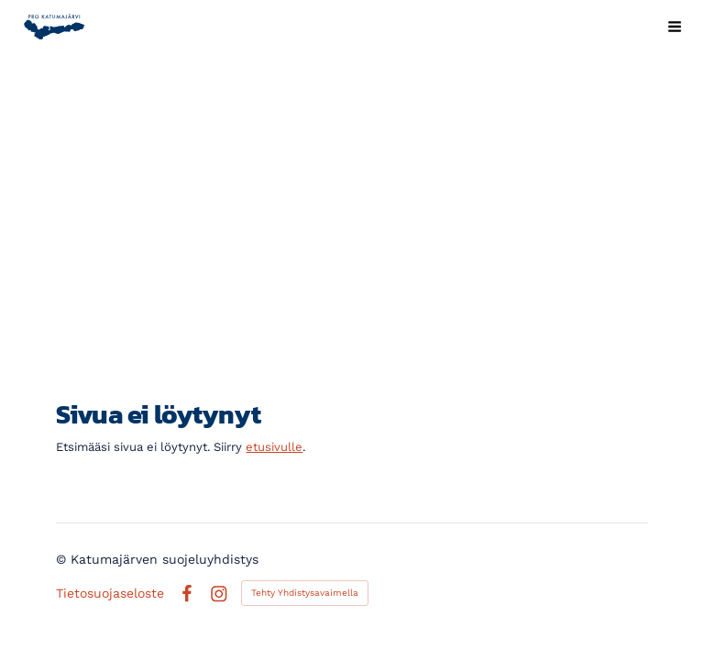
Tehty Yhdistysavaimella (304, 593)
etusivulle (274, 447)
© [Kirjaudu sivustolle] (63, 559)
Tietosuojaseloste (110, 593)
